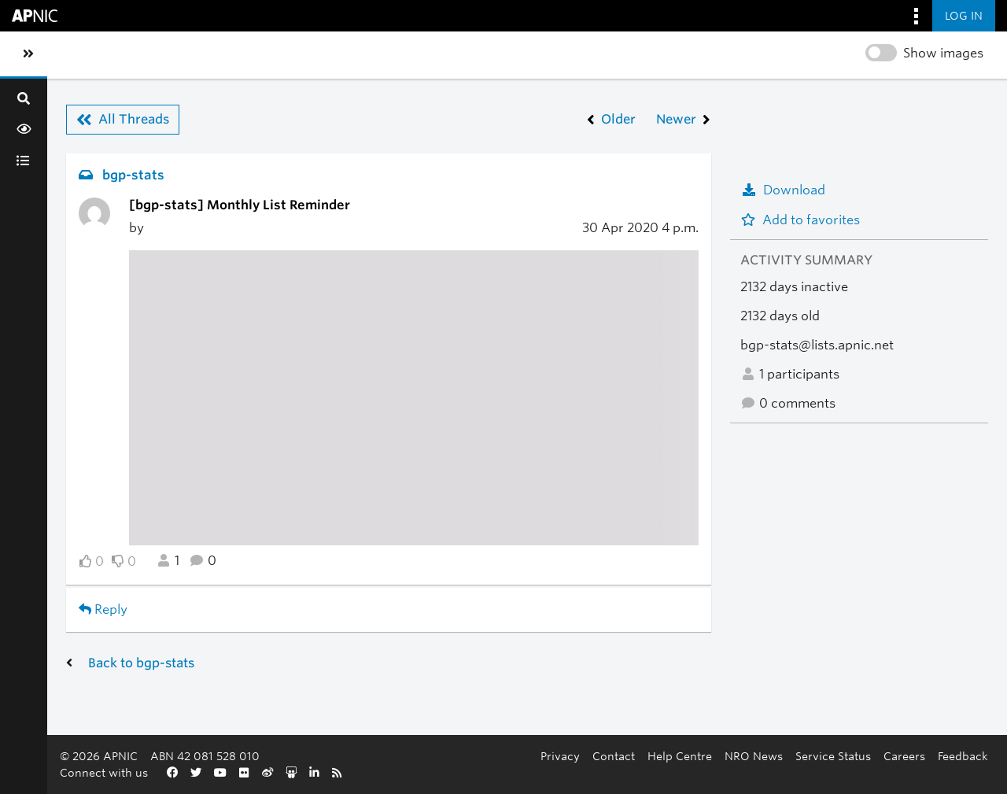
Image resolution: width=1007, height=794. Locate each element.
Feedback (963, 756)
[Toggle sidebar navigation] (28, 54)
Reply (103, 609)
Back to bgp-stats (141, 663)
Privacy (560, 756)
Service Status (833, 756)
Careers (904, 756)
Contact (613, 756)
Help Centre (679, 756)
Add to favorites (800, 219)
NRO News (754, 756)
